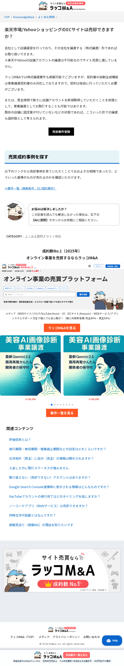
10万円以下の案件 (106, 661)
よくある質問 (34, 237)
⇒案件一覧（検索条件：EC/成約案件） (32, 189)
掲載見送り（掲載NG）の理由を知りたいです (41, 525)
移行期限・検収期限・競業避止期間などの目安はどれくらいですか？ (57, 449)
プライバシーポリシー (66, 637)
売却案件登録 (61, 132)
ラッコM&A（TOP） (23, 637)
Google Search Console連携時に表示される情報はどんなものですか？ (59, 487)
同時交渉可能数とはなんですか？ (32, 516)
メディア (44, 637)
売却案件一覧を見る (76, 654)
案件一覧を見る (62, 413)
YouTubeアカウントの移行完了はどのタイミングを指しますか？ (54, 497)
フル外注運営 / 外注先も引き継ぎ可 (76, 661)
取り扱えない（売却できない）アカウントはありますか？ (50, 478)
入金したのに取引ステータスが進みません (39, 468)
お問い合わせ (91, 637)
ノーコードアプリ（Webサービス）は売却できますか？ (48, 506)
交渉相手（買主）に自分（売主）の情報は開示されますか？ (51, 459)
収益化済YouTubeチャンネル (23, 661)
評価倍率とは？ (20, 440)
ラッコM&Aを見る (62, 328)
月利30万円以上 (48, 661)
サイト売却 (53, 237)
